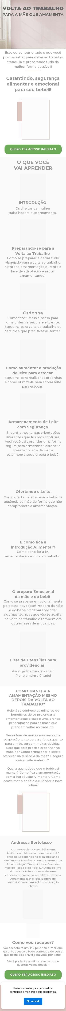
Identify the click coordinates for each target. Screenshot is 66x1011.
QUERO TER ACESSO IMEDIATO (33, 149)
